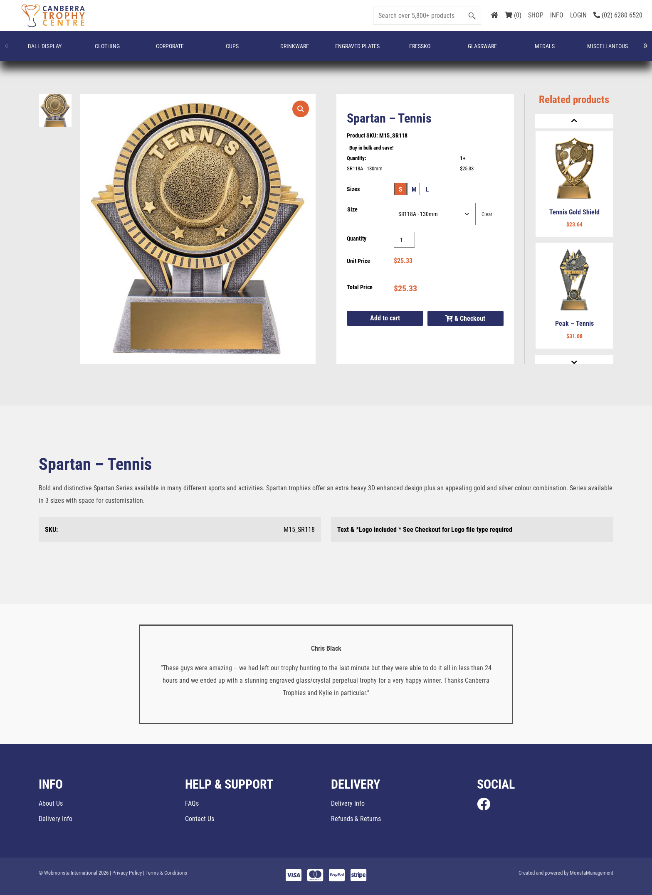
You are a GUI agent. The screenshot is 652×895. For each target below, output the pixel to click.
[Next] (574, 362)
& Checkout (465, 318)
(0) (513, 15)
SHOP (535, 15)
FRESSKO (244, 50)
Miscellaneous (360, 50)
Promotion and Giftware (547, 50)
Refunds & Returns (356, 819)
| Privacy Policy (126, 873)
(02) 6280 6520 (617, 15)
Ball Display (30, 50)
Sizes (353, 189)
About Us (51, 803)
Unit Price (358, 261)
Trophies (621, 50)
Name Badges (402, 50)
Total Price (360, 287)
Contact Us (199, 819)
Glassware (281, 50)
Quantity (356, 238)
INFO (556, 15)
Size (352, 209)
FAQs (192, 803)
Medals (318, 50)
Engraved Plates (210, 50)
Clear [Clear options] (487, 214)
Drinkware (173, 50)
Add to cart (385, 318)
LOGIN (578, 15)
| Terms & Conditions (165, 873)
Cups (137, 50)
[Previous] (574, 121)
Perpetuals (439, 50)
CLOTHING (64, 50)
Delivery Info (55, 819)
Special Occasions (586, 50)
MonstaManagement (591, 873)
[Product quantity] (404, 240)
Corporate (101, 50)
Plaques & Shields (511, 50)
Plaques (477, 50)
